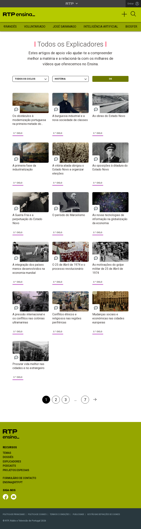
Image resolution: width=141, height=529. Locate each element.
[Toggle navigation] (125, 16)
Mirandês (9, 26)
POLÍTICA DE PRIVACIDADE (14, 514)
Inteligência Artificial (101, 26)
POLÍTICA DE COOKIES (37, 514)
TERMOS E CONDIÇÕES (60, 514)
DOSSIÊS (8, 457)
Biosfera (132, 26)
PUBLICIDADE (78, 514)
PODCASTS (9, 465)
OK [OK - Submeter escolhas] (110, 79)
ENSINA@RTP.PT (13, 482)
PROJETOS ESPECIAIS (16, 470)
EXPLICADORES (12, 461)
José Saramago (64, 26)
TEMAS (7, 452)
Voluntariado (34, 26)
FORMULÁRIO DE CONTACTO (19, 478)
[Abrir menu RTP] (71, 3)
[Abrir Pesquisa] (133, 14)
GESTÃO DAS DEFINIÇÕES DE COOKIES (103, 514)
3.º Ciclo (17, 133)
